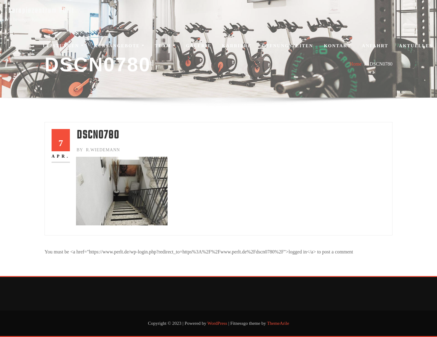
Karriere (236, 45)
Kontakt (337, 45)
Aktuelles (415, 45)
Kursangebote (119, 45)
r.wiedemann (98, 150)
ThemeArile (278, 323)
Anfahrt (375, 45)
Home (355, 63)
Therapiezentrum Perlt (39, 10)
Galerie (198, 45)
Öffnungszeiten (287, 45)
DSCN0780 (381, 63)
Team (165, 45)
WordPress (217, 323)
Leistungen (63, 45)
